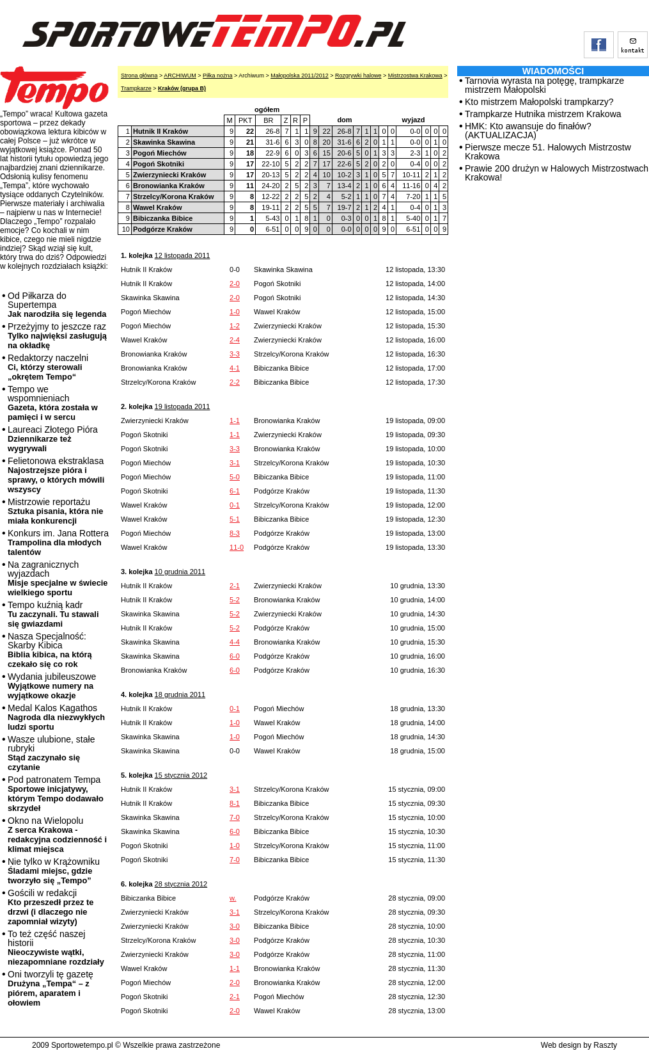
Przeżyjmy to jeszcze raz (57, 335)
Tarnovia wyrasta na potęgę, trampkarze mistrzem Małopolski (544, 85)
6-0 (235, 656)
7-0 (235, 817)
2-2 (235, 382)
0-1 (235, 505)
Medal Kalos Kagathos (56, 717)
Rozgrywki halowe (358, 75)
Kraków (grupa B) (182, 88)
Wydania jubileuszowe (52, 685)
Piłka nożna (218, 75)
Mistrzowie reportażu (55, 511)
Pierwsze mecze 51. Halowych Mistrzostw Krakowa (548, 151)
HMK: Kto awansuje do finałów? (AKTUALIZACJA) (528, 130)
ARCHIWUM (180, 75)
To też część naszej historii (56, 948)
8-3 (235, 533)
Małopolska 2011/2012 (299, 75)
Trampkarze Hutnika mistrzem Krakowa (543, 114)
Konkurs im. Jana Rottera (58, 542)
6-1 (235, 491)
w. (233, 898)
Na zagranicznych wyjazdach (58, 578)
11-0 (237, 547)
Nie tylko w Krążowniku (54, 870)
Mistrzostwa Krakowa (415, 75)
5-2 (235, 600)
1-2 (235, 326)
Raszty (605, 1045)
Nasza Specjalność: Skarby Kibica (50, 650)
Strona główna (139, 75)
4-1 (235, 368)
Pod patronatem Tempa (56, 793)
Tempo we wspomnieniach (53, 403)
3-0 (235, 926)
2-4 (235, 340)
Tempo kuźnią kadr (53, 614)
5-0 (235, 477)
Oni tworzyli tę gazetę (50, 988)
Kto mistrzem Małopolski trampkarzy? (539, 102)
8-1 (235, 803)
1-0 (235, 312)
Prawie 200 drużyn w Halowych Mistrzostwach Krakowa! (556, 172)
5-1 (235, 519)
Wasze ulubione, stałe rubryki (51, 753)
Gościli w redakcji (50, 907)
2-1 (235, 586)
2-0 (235, 283)
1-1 (235, 420)
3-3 (235, 354)
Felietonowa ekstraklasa (56, 475)
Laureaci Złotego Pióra (53, 438)
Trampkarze (136, 88)
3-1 (235, 463)
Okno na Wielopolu (57, 834)
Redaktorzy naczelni (48, 367)
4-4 (235, 642)
